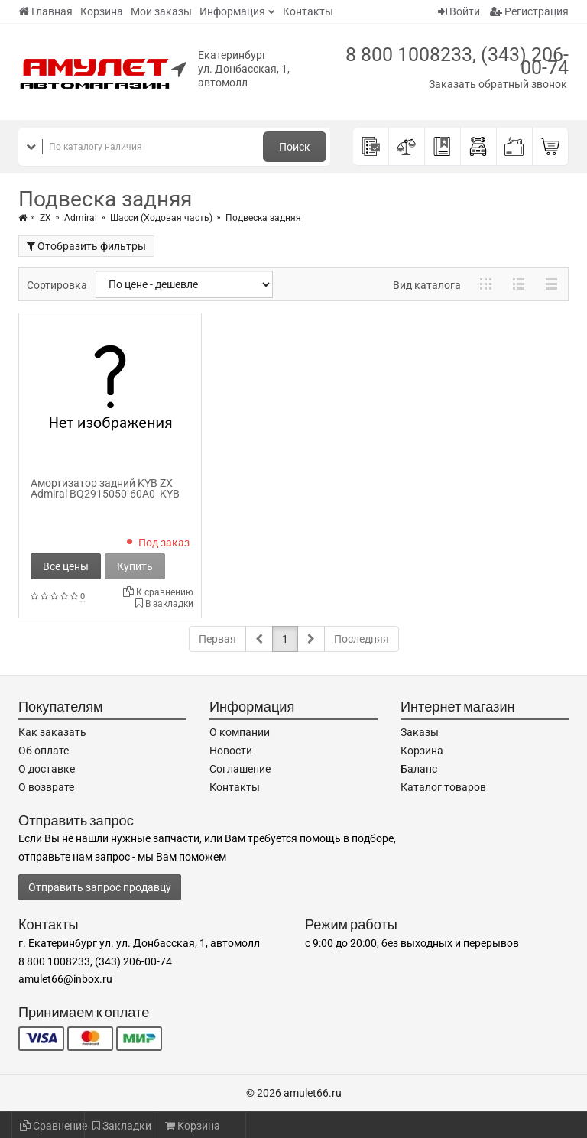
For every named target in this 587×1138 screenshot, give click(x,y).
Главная (45, 11)
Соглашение (240, 769)
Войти (459, 11)
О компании (239, 732)
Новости (230, 750)
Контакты (308, 11)
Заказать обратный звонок (498, 84)
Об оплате (43, 750)
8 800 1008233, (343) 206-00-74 (457, 61)
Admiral (80, 217)
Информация (232, 11)
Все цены (66, 566)
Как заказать (52, 732)
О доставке (46, 769)
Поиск (294, 147)
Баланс (419, 769)
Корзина (101, 11)
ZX (45, 217)
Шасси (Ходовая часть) (161, 217)
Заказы (420, 732)
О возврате (46, 787)
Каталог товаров (443, 787)
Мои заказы (161, 11)
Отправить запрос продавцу (99, 887)
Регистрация (529, 11)
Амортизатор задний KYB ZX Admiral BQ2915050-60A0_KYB (105, 488)
